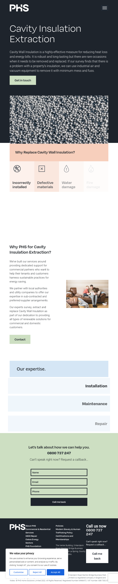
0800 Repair (31, 536)
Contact (17, 342)
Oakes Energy (32, 539)
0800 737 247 (59, 452)
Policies (59, 525)
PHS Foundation (33, 546)
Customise (19, 572)
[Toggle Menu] (104, 8)
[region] (37, 563)
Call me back (97, 556)
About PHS (31, 525)
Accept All (55, 572)
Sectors (29, 542)
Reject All (37, 572)
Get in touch (23, 80)
